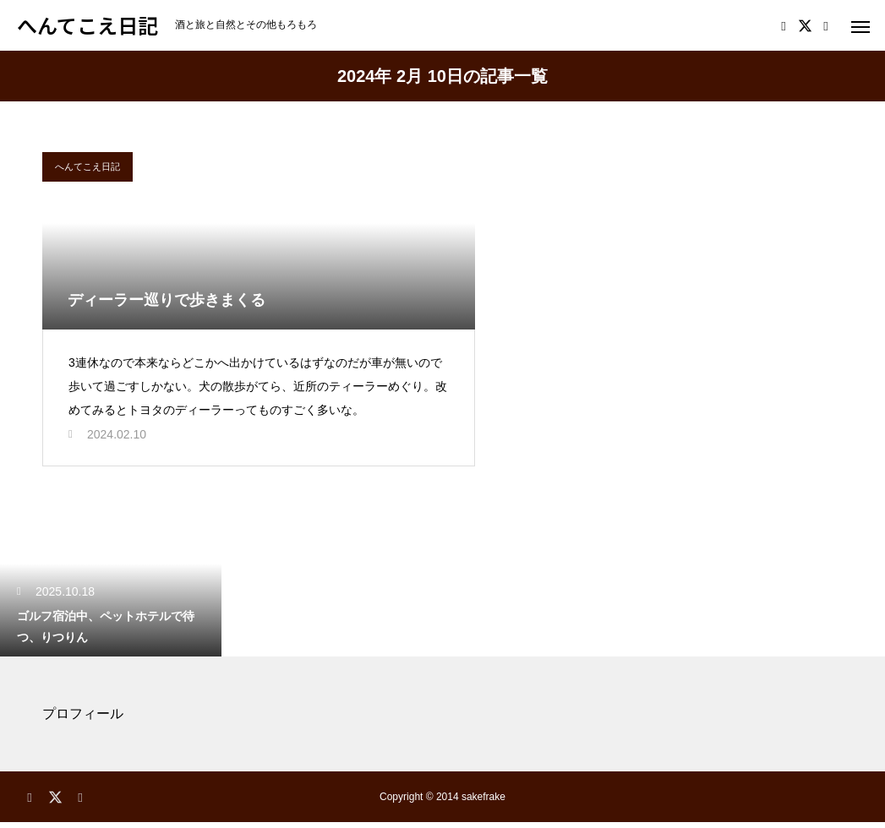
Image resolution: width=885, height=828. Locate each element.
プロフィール (82, 719)
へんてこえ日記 (87, 166)
